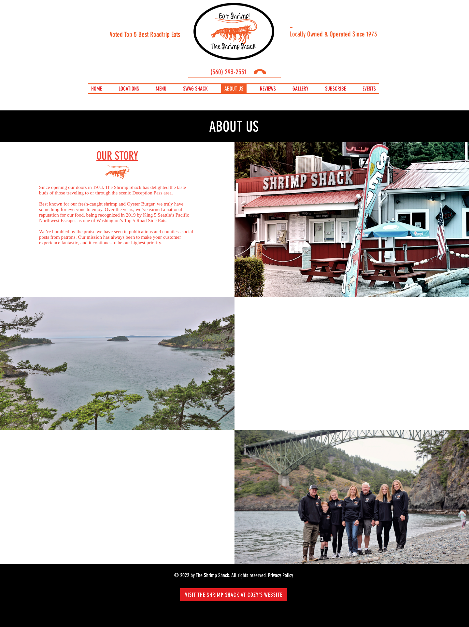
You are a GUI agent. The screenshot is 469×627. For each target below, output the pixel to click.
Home (96, 88)
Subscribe (335, 88)
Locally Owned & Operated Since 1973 (333, 34)
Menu (161, 88)
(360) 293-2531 (237, 72)
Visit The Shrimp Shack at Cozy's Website (233, 594)
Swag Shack (195, 88)
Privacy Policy (280, 575)
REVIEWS (268, 88)
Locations (129, 88)
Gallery (300, 88)
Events (369, 88)
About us (233, 88)
